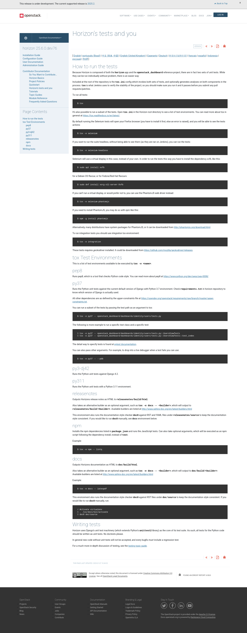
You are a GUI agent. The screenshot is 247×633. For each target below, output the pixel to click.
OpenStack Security (28, 607)
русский (77, 59)
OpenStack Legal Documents (115, 576)
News (22, 614)
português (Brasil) (91, 55)
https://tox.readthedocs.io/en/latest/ (101, 115)
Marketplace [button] (180, 16)
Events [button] (151, 16)
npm (28, 142)
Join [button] (208, 16)
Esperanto (152, 55)
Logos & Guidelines (134, 607)
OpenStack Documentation (49, 38)
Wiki (92, 614)
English (77, 55)
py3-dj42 (30, 132)
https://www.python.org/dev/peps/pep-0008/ (186, 276)
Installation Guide (31, 55)
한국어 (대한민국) (178, 55)
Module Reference (38, 98)
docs (28, 145)
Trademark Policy (133, 611)
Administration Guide (33, 65)
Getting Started (96, 607)
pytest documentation (125, 344)
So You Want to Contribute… (43, 74)
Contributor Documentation (36, 71)
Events (58, 607)
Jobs (57, 611)
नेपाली (85, 59)
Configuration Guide (33, 58)
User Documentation (33, 62)
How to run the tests (33, 118)
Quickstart (34, 84)
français (192, 55)
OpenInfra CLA (132, 617)
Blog (193, 16)
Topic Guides (35, 95)
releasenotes (32, 139)
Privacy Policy (131, 614)
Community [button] (164, 16)
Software (125, 16)
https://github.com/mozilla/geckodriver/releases (168, 250)
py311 (29, 135)
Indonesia (213, 55)
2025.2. (91, 3)
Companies (60, 614)
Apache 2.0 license (207, 614)
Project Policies (37, 81)
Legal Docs (130, 604)
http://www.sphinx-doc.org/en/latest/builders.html (167, 409)
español (202, 55)
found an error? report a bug (194, 574)
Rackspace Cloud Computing (203, 617)
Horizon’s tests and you (40, 88)
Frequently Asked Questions (43, 101)
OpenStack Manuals (98, 604)
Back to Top (220, 3)
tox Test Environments (34, 122)
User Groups (60, 604)
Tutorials (33, 91)
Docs (201, 16)
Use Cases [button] (138, 16)
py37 (28, 128)
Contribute (59, 617)
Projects (23, 604)
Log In (220, 15)
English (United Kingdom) (133, 55)
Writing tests (29, 149)
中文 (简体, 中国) (110, 55)
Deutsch (163, 55)
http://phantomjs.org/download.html (192, 227)
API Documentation (98, 611)
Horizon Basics (36, 78)
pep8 (28, 125)
